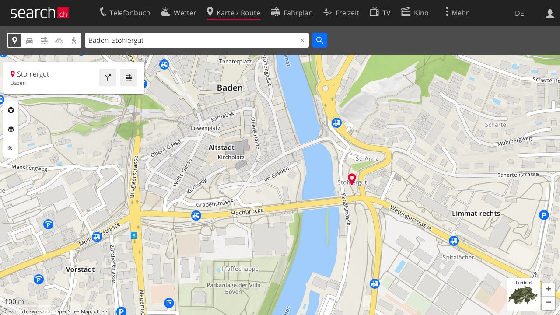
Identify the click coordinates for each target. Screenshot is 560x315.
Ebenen (11, 129)
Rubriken (11, 110)
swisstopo (41, 311)
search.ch (16, 311)
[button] (548, 290)
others (101, 311)
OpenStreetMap (73, 311)
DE (519, 13)
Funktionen (11, 148)
